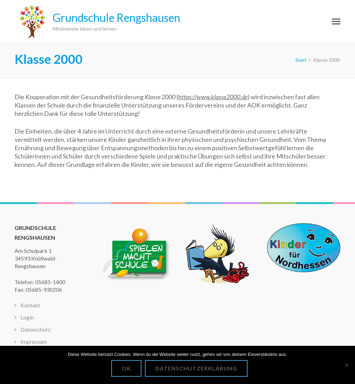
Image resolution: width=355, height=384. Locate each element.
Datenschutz (35, 329)
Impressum (33, 341)
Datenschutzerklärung (196, 368)
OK (126, 368)
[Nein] (346, 364)
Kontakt (30, 305)
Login (27, 317)
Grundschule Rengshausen (116, 17)
